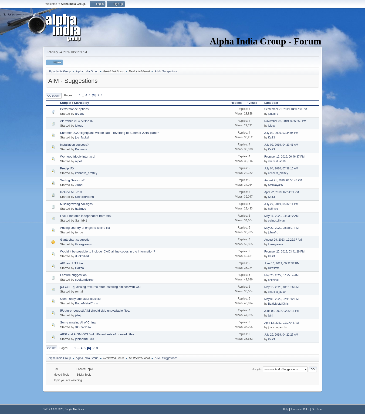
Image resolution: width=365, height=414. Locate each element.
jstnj (78, 315)
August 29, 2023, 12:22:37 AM (283, 239)
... (83, 95)
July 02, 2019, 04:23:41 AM (281, 144)
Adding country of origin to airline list (85, 227)
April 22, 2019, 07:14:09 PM (281, 192)
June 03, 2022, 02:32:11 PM (282, 311)
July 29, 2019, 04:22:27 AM (281, 334)
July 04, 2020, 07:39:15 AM (281, 168)
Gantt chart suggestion (75, 239)
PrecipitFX (67, 168)
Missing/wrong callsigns (76, 204)
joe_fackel (82, 137)
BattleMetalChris (86, 303)
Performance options (74, 109)
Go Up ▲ (317, 409)
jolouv (79, 125)
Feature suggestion (73, 275)
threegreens (83, 244)
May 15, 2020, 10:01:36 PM (281, 287)
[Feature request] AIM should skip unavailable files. (95, 310)
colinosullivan (276, 220)
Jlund (78, 185)
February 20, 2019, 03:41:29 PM (284, 251)
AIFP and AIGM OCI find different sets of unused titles (97, 334)
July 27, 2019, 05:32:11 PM (281, 204)
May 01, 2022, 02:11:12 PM (281, 299)
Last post (271, 102)
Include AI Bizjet (71, 192)
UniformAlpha (84, 197)
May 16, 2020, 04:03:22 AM (281, 216)
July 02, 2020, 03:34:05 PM (281, 133)
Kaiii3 (271, 137)
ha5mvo (80, 208)
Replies (238, 102)
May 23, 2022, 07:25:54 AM (281, 275)
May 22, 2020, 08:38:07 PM (281, 227)
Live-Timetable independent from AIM (86, 216)
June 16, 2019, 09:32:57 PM (282, 263)
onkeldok (273, 280)
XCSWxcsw (83, 327)
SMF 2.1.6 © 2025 (53, 409)
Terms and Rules (300, 409)
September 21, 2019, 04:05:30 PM (285, 109)
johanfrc (273, 113)
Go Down (53, 95)
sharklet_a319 (277, 161)
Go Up (51, 348)
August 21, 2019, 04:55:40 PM (283, 180)
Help (285, 409)
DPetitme (274, 268)
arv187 (79, 113)
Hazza (79, 268)
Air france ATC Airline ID (76, 121)
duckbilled (82, 256)
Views (252, 102)
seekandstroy (84, 279)
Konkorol (81, 149)
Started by (81, 102)
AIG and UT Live (71, 263)
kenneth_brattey (86, 173)
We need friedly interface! (77, 156)
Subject (65, 102)
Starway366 (275, 185)
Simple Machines (74, 409)
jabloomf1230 (84, 339)
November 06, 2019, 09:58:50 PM (285, 121)
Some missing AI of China (78, 322)
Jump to (256, 369)
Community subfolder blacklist (80, 298)
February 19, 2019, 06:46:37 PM (284, 156)
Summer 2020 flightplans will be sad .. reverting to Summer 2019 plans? (109, 133)
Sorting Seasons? (72, 180)
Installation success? (74, 144)
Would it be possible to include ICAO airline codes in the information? (107, 251)
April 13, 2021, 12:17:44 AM (281, 322)
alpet (78, 161)
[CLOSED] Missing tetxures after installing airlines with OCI (100, 287)
